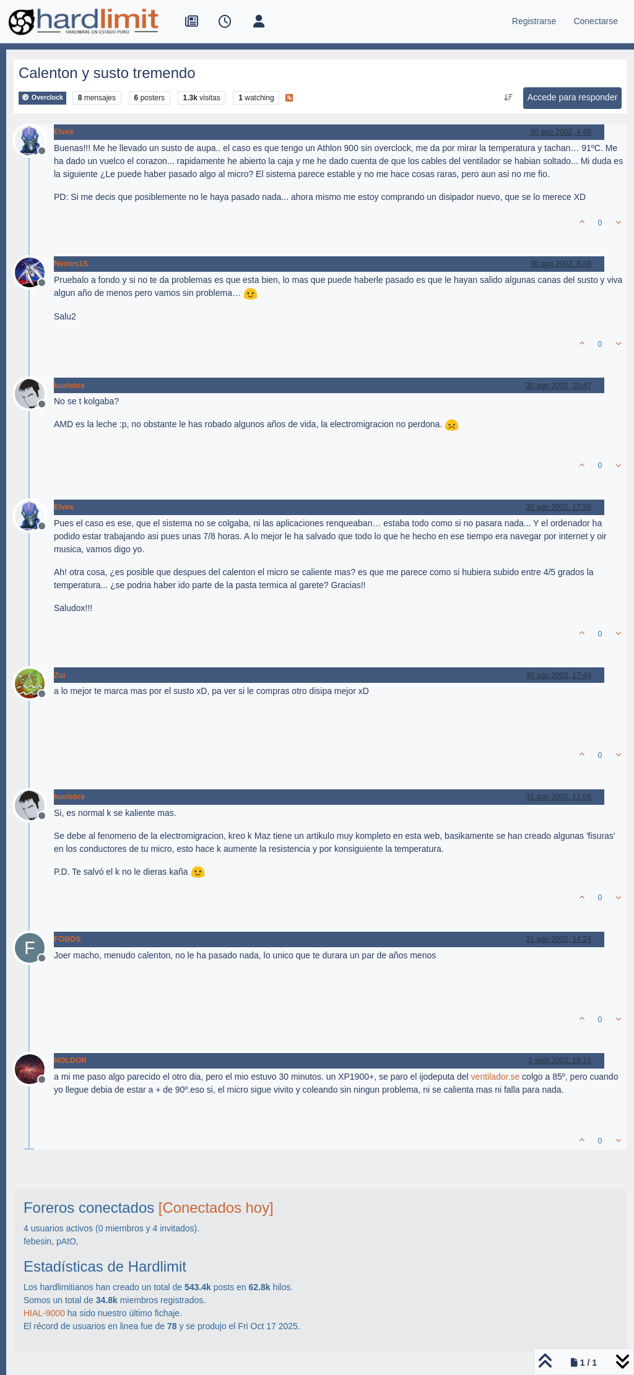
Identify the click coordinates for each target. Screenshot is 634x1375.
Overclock (42, 97)
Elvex (64, 132)
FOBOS (67, 939)
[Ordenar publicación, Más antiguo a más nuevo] (508, 97)
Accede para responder (573, 97)
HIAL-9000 (44, 1313)
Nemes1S (71, 263)
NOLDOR (70, 1060)
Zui (59, 675)
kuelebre (69, 385)
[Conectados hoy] (216, 1207)
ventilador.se (495, 1077)
